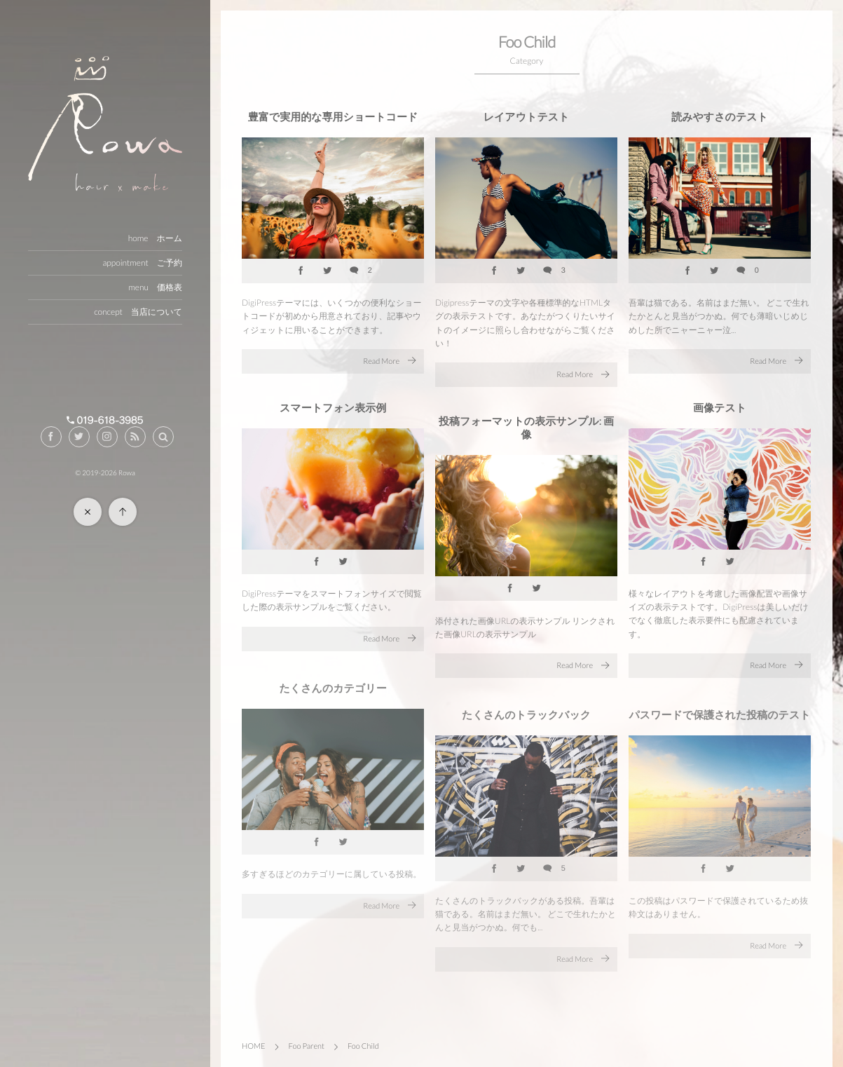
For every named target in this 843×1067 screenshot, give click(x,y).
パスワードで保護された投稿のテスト (719, 720)
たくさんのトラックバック (526, 720)
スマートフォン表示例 (333, 408)
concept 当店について (138, 311)
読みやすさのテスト (719, 117)
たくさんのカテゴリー (332, 693)
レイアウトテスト (527, 117)
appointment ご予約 (142, 262)
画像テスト (719, 408)
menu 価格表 (155, 287)
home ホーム (155, 238)
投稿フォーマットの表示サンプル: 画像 (526, 428)
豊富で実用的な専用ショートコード (333, 117)
